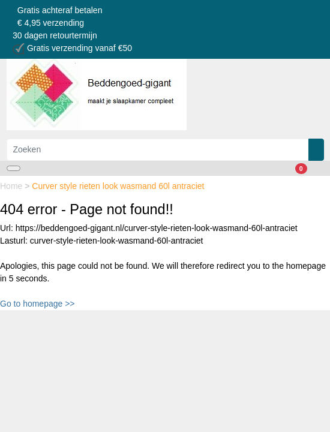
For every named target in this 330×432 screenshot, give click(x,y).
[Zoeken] (158, 150)
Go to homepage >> (37, 303)
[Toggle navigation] (13, 168)
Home (12, 186)
